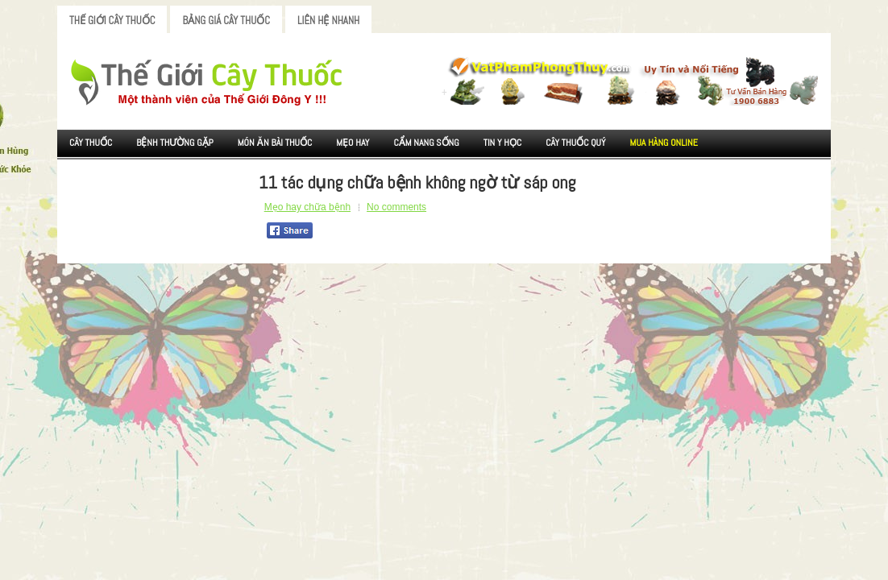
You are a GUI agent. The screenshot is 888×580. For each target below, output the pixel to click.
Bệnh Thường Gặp (175, 142)
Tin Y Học (502, 142)
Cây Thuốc (90, 142)
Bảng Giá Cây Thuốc (226, 20)
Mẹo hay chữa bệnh (307, 207)
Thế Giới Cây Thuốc (112, 20)
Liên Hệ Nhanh (328, 20)
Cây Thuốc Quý (575, 142)
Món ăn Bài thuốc (275, 142)
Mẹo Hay (352, 142)
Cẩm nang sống (426, 142)
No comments (396, 207)
